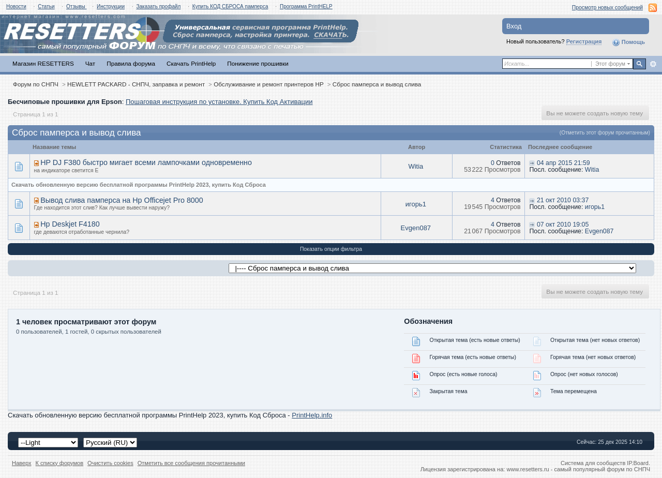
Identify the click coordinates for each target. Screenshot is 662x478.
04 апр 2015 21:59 (563, 163)
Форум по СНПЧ (35, 84)
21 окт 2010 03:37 (563, 200)
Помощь (628, 42)
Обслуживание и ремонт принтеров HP (269, 84)
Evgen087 (416, 228)
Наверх (22, 463)
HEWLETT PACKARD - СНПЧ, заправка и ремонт (136, 84)
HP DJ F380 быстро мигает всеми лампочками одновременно (146, 162)
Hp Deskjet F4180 (69, 224)
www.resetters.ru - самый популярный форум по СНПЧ (578, 469)
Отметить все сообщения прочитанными (191, 463)
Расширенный (652, 64)
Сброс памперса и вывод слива (377, 84)
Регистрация (584, 41)
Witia (415, 166)
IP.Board (638, 463)
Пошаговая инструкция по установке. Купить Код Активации (219, 102)
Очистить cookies (110, 463)
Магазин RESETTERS (43, 63)
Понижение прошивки (257, 63)
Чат (90, 63)
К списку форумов (60, 463)
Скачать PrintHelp (191, 63)
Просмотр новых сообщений (607, 7)
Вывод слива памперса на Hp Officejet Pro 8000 (121, 200)
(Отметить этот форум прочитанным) (605, 133)
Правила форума (131, 63)
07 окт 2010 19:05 (563, 224)
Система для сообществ (593, 463)
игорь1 (415, 204)
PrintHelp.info (312, 415)
